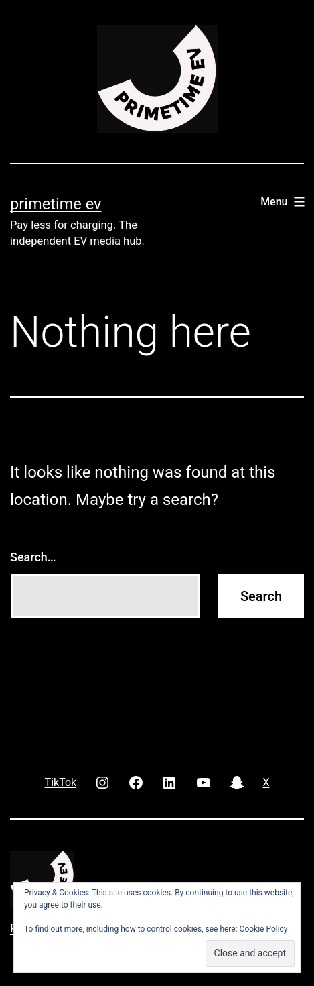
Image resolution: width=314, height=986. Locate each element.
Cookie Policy (264, 929)
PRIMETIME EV (55, 204)
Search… (33, 557)
